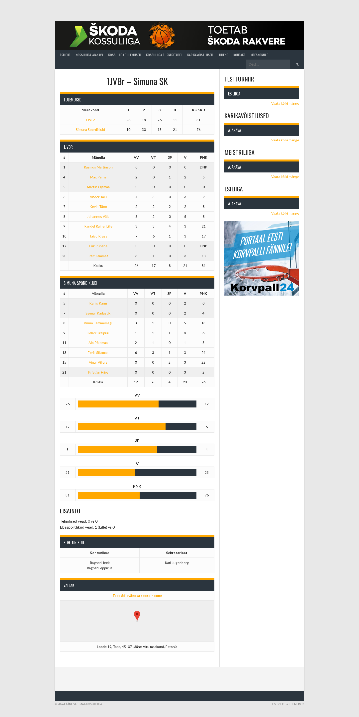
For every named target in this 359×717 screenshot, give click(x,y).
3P (170, 157)
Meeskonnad (260, 54)
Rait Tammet (98, 256)
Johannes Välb (98, 216)
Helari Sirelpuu (98, 333)
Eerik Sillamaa (98, 352)
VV (136, 157)
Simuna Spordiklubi (90, 129)
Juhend (223, 54)
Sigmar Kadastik (98, 313)
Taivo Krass (98, 236)
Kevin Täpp (98, 206)
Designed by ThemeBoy (287, 704)
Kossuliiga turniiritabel (164, 54)
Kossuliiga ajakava (89, 54)
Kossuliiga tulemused (124, 54)
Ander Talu (98, 197)
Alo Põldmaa (98, 342)
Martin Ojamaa (98, 187)
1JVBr (90, 120)
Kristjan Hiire (98, 372)
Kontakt (239, 54)
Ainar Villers (98, 362)
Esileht (65, 54)
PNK (203, 157)
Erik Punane (98, 246)
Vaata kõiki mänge (285, 103)
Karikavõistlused (200, 54)
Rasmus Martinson (98, 167)
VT (153, 157)
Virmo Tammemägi (98, 323)
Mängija (98, 157)
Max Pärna (98, 177)
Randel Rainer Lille (98, 226)
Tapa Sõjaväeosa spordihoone (137, 595)
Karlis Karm (98, 303)
